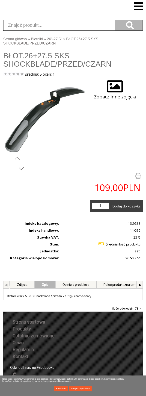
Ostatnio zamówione (33, 336)
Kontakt (20, 356)
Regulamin (23, 349)
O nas (18, 343)
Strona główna (15, 39)
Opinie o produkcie (75, 285)
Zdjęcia (21, 285)
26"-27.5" (54, 39)
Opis (44, 285)
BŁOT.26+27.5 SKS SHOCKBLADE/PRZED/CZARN (50, 41)
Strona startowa (28, 322)
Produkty (21, 329)
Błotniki (37, 39)
